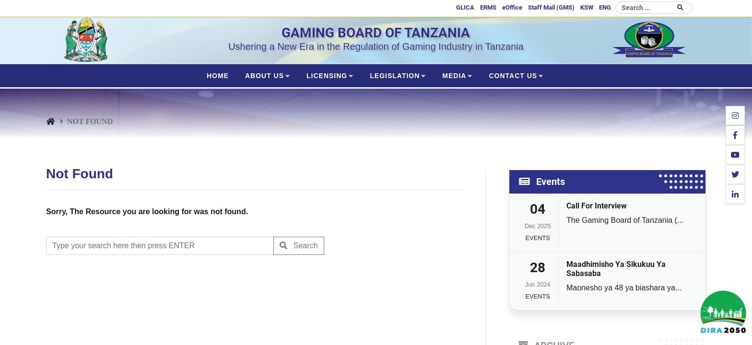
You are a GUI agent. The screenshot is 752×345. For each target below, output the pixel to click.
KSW (586, 7)
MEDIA (454, 76)
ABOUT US (264, 76)
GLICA (465, 7)
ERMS (488, 7)
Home (218, 76)
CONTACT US (513, 76)
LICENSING (326, 76)
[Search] (653, 7)
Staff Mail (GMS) (551, 7)
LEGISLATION (395, 76)
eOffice (512, 7)
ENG (605, 7)
